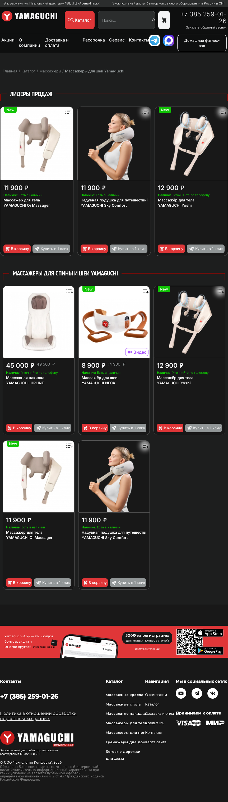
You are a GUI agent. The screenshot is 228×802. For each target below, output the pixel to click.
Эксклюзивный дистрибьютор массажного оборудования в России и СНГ (168, 3)
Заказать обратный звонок (206, 27)
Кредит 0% (154, 723)
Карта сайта (155, 742)
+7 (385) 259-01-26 (29, 696)
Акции (8, 40)
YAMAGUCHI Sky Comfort (104, 205)
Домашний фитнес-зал (202, 43)
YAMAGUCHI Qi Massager (26, 205)
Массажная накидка (25, 377)
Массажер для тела (21, 200)
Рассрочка (94, 40)
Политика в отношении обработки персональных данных (38, 716)
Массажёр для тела (176, 200)
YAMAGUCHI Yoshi (175, 205)
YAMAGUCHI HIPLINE (25, 383)
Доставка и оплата (57, 42)
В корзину (17, 248)
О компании (29, 42)
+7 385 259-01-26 (203, 18)
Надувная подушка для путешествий (115, 200)
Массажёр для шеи (100, 377)
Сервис (117, 40)
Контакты (139, 40)
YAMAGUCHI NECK (98, 383)
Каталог (152, 704)
